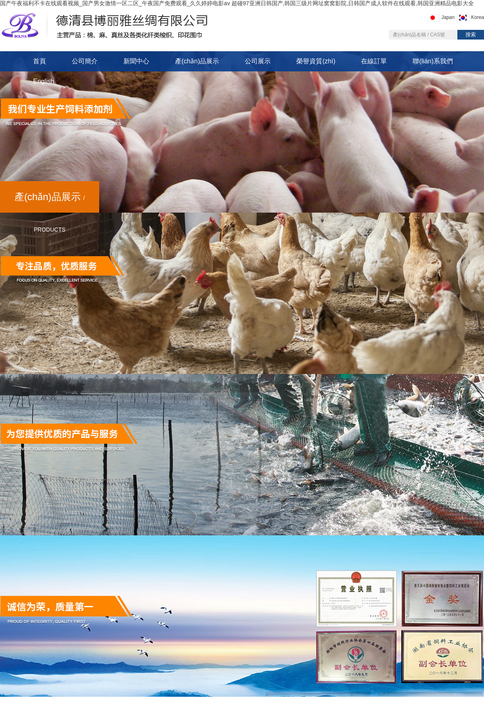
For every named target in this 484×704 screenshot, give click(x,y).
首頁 (39, 61)
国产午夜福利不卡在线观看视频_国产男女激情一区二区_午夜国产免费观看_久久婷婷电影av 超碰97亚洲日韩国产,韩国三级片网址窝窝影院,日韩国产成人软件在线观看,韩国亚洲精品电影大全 (237, 3)
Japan (448, 17)
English (43, 81)
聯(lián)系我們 (433, 61)
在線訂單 (374, 61)
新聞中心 (136, 61)
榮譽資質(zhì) (315, 61)
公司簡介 (85, 61)
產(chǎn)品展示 (197, 61)
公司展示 (258, 61)
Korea (477, 17)
